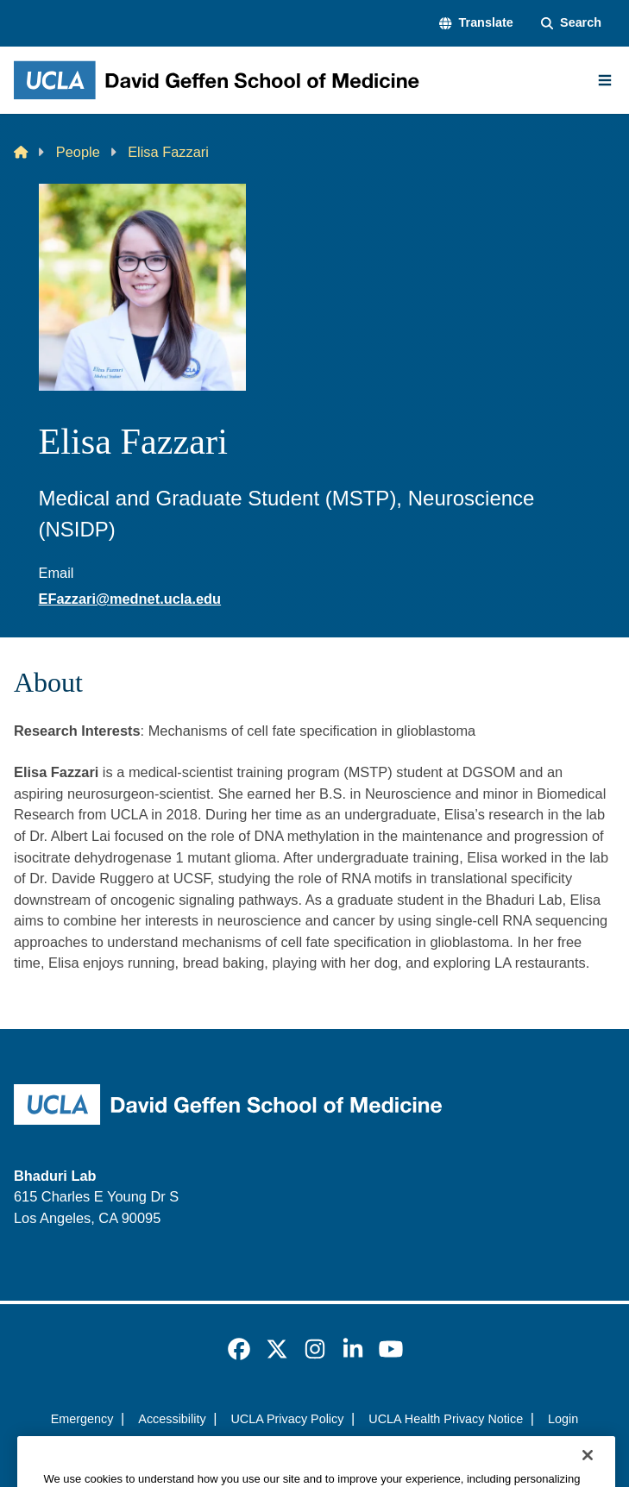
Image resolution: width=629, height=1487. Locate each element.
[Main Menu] (604, 80)
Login (563, 1419)
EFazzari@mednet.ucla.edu (130, 598)
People (78, 152)
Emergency (82, 1419)
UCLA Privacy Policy (286, 1419)
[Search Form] (571, 23)
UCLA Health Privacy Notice (445, 1419)
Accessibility (171, 1419)
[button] (476, 23)
